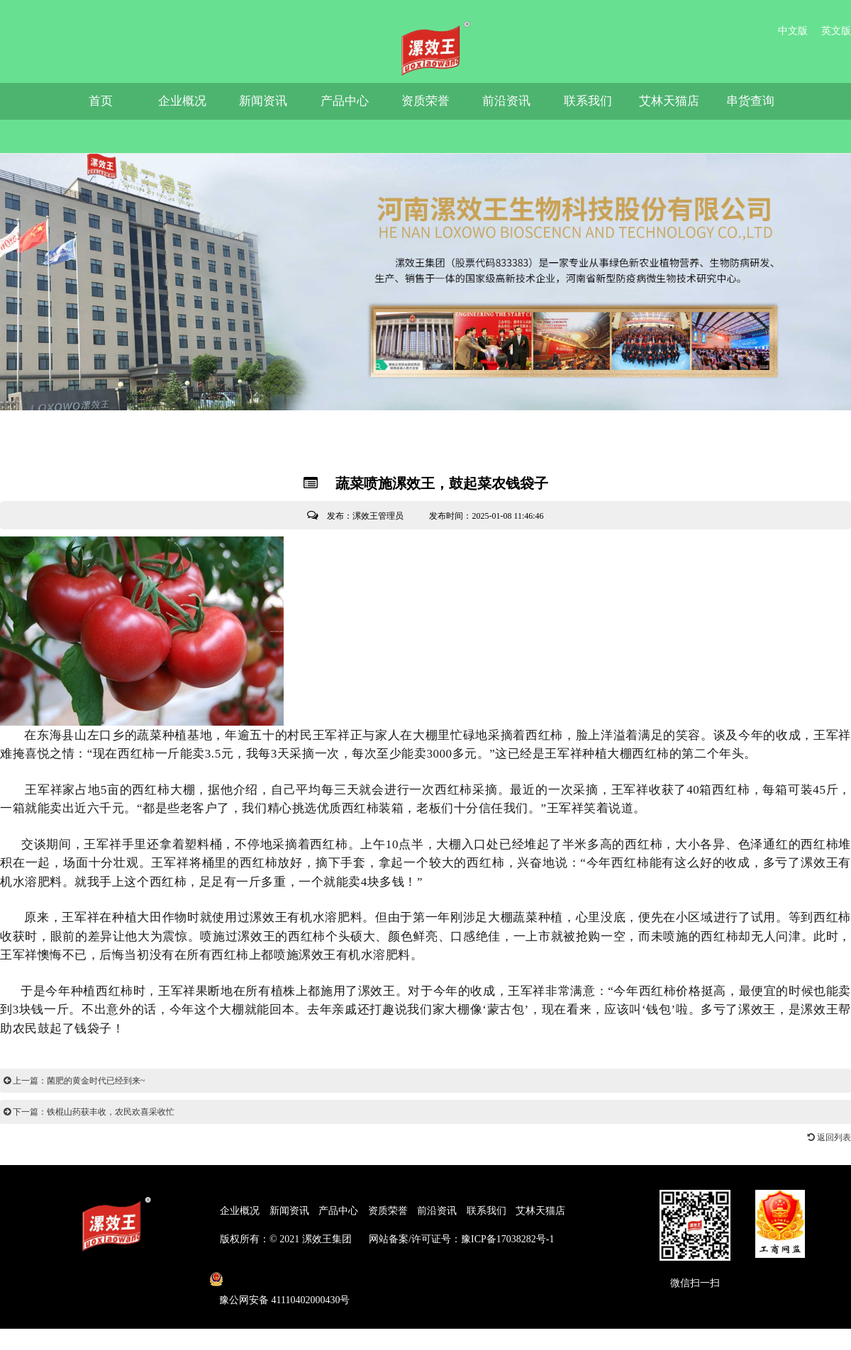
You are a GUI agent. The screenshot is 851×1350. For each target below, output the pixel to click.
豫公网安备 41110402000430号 (284, 1300)
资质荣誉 (425, 101)
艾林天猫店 (669, 101)
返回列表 (829, 1137)
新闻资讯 (263, 101)
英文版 (836, 31)
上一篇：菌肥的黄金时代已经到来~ (74, 1081)
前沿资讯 (506, 101)
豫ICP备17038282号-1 (507, 1239)
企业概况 (182, 101)
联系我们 (588, 101)
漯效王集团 (327, 1239)
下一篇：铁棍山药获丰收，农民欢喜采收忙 (89, 1112)
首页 (101, 101)
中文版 (793, 31)
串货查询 (750, 101)
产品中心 (345, 101)
